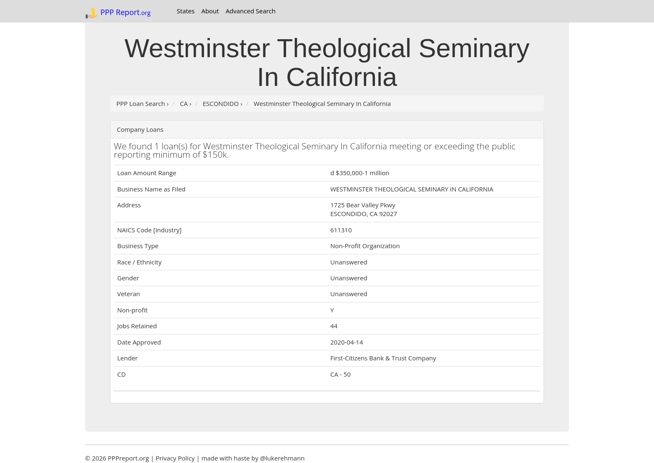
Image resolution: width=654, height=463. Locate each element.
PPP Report (118, 13)
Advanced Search (251, 11)
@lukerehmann (282, 458)
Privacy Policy (175, 458)
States (186, 11)
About (210, 11)
